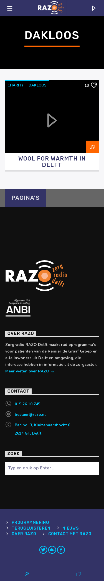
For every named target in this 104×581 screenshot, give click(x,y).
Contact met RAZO (70, 534)
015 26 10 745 (27, 404)
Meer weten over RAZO (29, 372)
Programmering (30, 522)
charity (15, 85)
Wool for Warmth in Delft (52, 161)
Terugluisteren (31, 528)
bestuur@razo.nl (30, 414)
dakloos (38, 85)
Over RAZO (24, 534)
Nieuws (70, 528)
